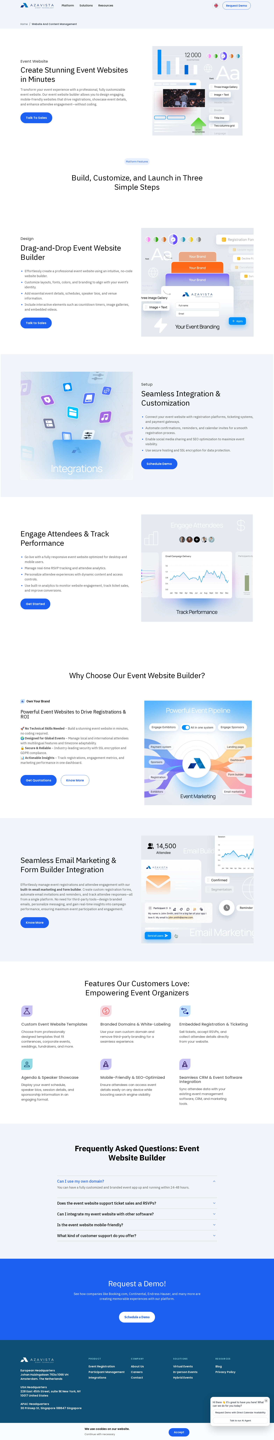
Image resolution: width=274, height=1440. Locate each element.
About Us (137, 1366)
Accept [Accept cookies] (179, 1432)
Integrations (97, 1378)
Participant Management (107, 1372)
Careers (137, 1372)
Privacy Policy (225, 1372)
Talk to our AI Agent (240, 1420)
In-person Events (185, 1372)
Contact (137, 1378)
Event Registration (102, 1366)
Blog (218, 1366)
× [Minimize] (266, 1400)
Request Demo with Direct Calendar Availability (240, 1412)
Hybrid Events (183, 1378)
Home (24, 24)
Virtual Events (183, 1366)
